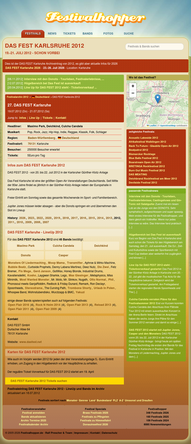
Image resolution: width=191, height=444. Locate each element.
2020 (48, 218)
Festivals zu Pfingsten (95, 417)
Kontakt (61, 117)
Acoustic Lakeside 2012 (143, 138)
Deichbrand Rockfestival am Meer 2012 (153, 178)
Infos (22, 117)
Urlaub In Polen (104, 288)
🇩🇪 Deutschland (40, 97)
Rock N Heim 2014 (48, 304)
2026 (22, 218)
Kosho (31, 275)
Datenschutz (109, 433)
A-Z (121, 400)
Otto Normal (98, 279)
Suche (129, 33)
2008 (37, 222)
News (52, 33)
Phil (110, 279)
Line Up (34, 117)
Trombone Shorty (79, 288)
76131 (32, 143)
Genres (83, 400)
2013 (109, 218)
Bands (88, 33)
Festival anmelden (33, 413)
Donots (26, 255)
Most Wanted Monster (34, 279)
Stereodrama (34, 288)
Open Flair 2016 (18, 304)
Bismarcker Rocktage (142, 154)
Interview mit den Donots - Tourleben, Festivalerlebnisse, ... (64, 79)
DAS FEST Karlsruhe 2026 (22, 68)
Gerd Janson (42, 271)
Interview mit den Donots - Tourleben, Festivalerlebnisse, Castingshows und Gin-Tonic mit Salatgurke (155, 200)
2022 (39, 218)
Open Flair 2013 (77, 304)
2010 (20, 222)
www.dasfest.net (30, 342)
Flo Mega (24, 271)
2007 (46, 222)
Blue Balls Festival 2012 (143, 158)
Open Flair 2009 (46, 309)
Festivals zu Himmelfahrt (95, 420)
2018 (66, 218)
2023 (31, 218)
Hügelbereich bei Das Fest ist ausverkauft (52, 83)
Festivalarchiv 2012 (17, 97)
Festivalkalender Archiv (33, 424)
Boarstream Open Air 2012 (145, 162)
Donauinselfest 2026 (95, 424)
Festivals (33, 33)
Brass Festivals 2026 (95, 413)
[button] (158, 99)
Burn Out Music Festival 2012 (147, 170)
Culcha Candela (63, 245)
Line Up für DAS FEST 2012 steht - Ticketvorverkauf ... (60, 87)
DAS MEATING (138, 174)
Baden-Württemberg (41, 138)
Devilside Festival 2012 (143, 182)
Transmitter (75, 262)
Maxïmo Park (26, 245)
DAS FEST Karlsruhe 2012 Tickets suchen (39, 381)
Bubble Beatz (17, 267)
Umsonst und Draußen (139, 400)
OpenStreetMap (168, 125)
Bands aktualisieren (33, 417)
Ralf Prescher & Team (58, 433)
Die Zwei (103, 267)
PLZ (115, 400)
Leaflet (151, 125)
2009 (28, 222)
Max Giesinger (78, 275)
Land (92, 400)
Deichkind (101, 245)
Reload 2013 (102, 304)
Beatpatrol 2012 (138, 150)
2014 (100, 218)
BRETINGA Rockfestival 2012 (147, 166)
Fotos (108, 33)
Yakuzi (80, 292)
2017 (74, 218)
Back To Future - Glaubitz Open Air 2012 (153, 146)
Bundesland (104, 400)
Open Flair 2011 (18, 309)
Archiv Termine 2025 (33, 420)
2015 (92, 218)
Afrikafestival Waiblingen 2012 (147, 142)
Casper (63, 255)
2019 (57, 218)
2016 (83, 218)
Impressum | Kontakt (87, 433)
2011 (11, 222)
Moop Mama (56, 262)
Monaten (72, 400)
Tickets (69, 33)
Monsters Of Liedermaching (27, 262)
